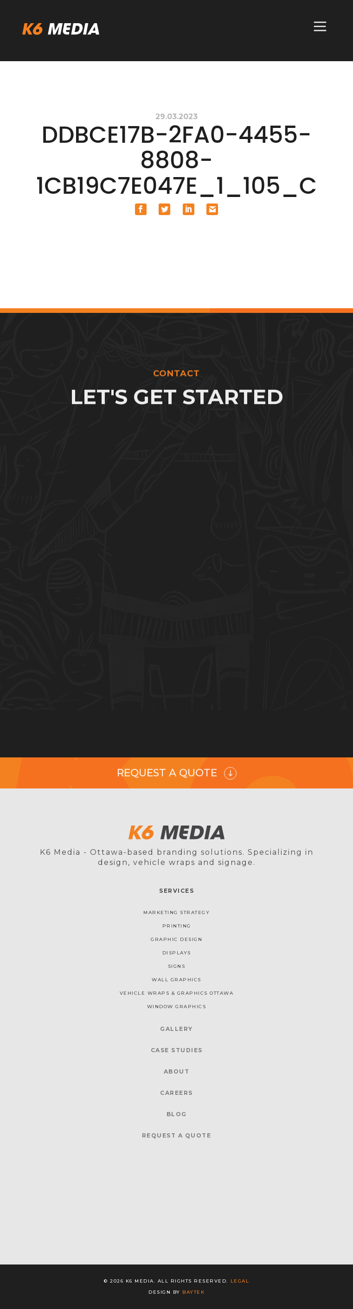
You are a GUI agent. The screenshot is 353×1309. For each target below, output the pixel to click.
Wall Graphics (176, 980)
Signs (177, 966)
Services (176, 890)
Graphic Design (176, 939)
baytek (193, 1292)
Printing (176, 926)
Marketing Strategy (176, 912)
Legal (240, 1281)
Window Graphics (176, 1007)
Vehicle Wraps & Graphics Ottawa (177, 993)
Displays (176, 953)
